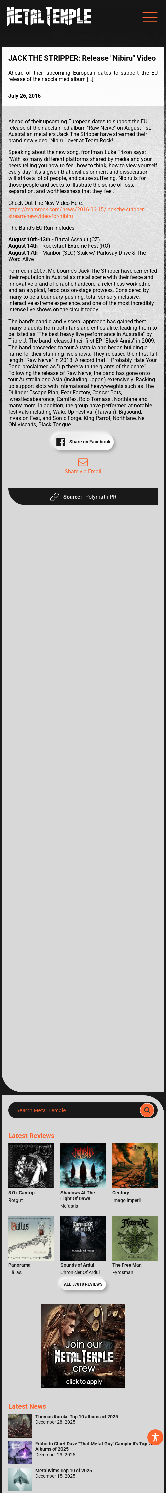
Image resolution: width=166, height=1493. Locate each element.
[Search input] (76, 1110)
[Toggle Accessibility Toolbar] (155, 1437)
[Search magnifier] (147, 1110)
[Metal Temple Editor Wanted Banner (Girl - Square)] (83, 1386)
